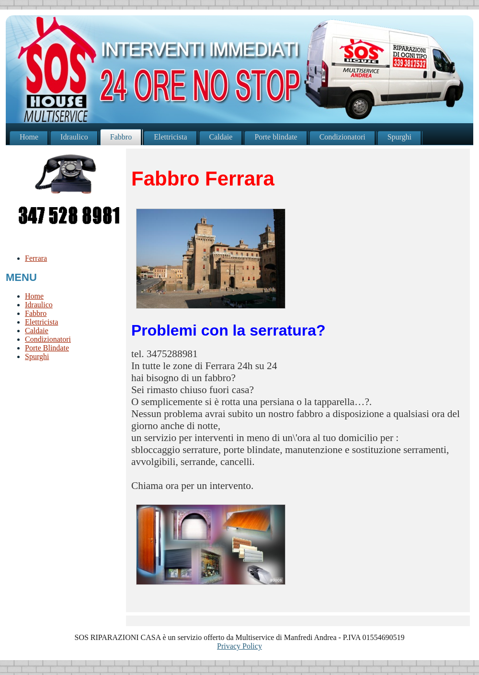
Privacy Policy (239, 646)
